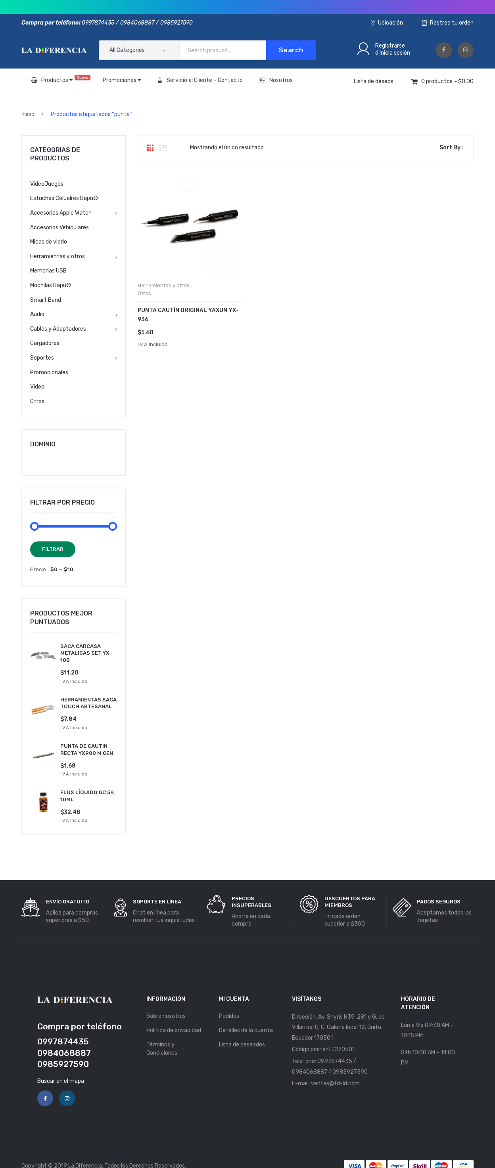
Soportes (42, 357)
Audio (37, 314)
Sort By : (451, 147)
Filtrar (52, 549)
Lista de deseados (242, 1032)
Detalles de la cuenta (246, 1018)
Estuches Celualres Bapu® (64, 198)
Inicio (28, 114)
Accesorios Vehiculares (59, 227)
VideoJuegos (46, 184)
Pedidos (229, 1004)
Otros (144, 293)
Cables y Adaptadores (58, 329)
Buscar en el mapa (60, 1068)
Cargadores (44, 343)
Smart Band (45, 300)
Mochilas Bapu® (50, 285)
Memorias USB (48, 270)
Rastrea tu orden (448, 23)
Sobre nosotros (166, 1004)
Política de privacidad (173, 1018)
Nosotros (276, 80)
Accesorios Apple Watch (61, 213)
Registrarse (390, 45)
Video (37, 386)
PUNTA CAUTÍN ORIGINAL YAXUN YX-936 (188, 315)
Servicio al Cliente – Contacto (200, 80)
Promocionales (49, 372)
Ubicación (387, 23)
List (163, 147)
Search (291, 50)
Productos (60, 79)
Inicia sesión (395, 53)
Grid (150, 147)
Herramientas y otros (164, 285)
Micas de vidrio (48, 241)
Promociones (122, 80)
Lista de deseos (373, 81)
